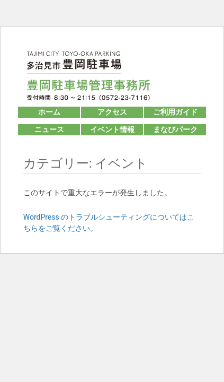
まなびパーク (175, 129)
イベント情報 (112, 129)
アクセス (112, 112)
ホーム (49, 112)
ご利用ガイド (175, 112)
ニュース (49, 129)
